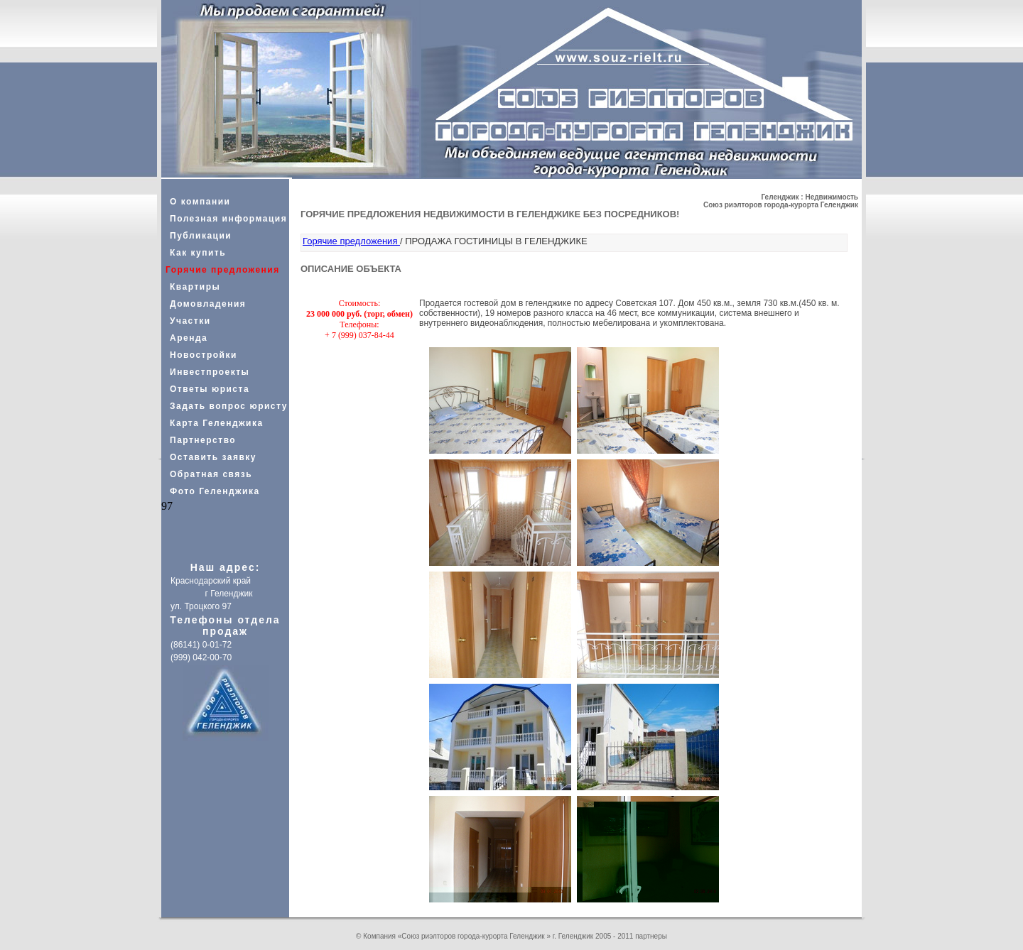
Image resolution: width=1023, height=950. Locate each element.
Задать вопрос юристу (229, 406)
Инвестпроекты (209, 372)
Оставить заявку (213, 457)
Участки (190, 321)
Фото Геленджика (215, 491)
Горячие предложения (351, 241)
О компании (200, 202)
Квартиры (195, 287)
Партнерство (203, 440)
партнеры (651, 936)
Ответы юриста (209, 389)
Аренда (188, 338)
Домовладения (208, 304)
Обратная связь (211, 474)
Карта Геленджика (217, 423)
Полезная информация (228, 219)
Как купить (198, 253)
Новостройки (203, 355)
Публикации (201, 236)
